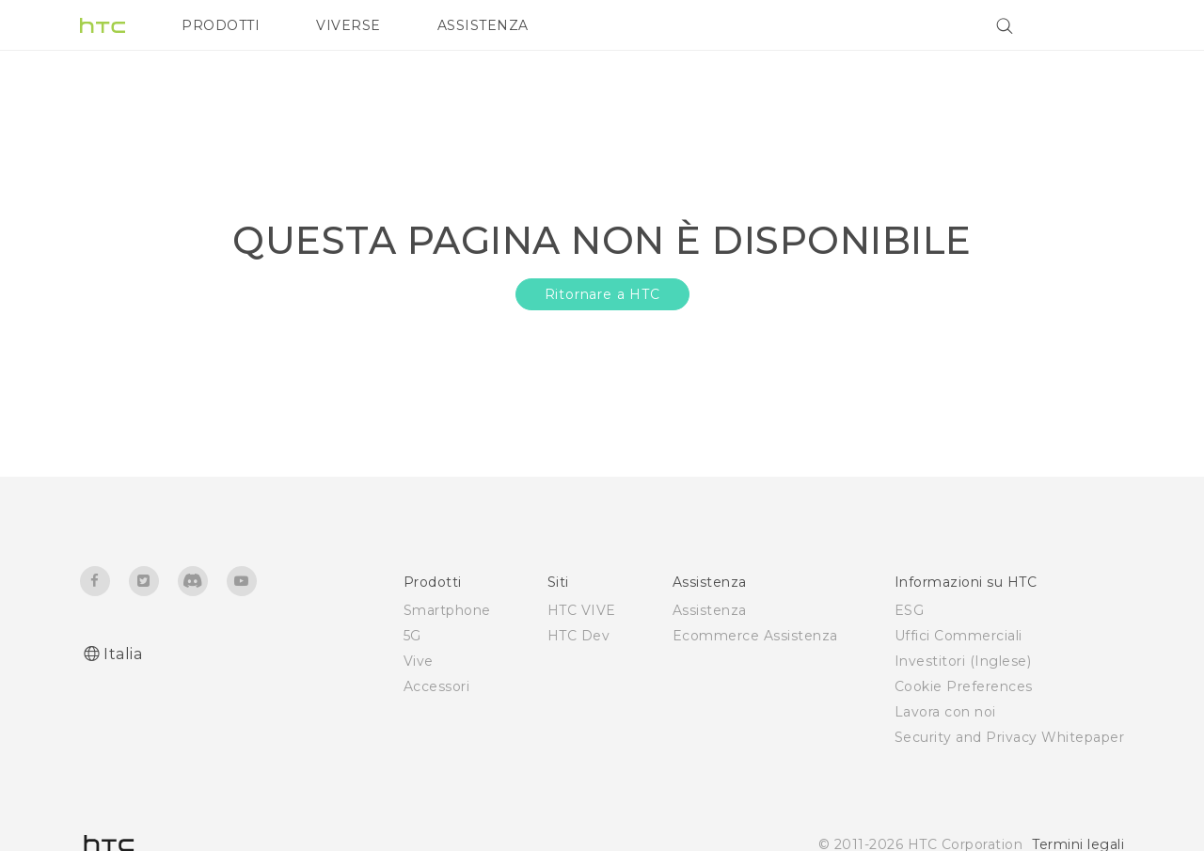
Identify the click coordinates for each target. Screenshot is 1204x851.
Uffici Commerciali (958, 635)
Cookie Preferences (964, 686)
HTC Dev (578, 635)
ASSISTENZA (483, 25)
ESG (910, 610)
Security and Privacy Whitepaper (1010, 737)
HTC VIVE (581, 610)
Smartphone (447, 610)
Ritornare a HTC (602, 294)
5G (412, 635)
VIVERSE (348, 25)
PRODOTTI (221, 25)
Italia (122, 654)
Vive (419, 661)
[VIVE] (1099, 25)
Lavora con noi (945, 711)
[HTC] (102, 25)
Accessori (437, 686)
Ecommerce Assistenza (755, 635)
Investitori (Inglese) (963, 661)
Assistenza (710, 610)
